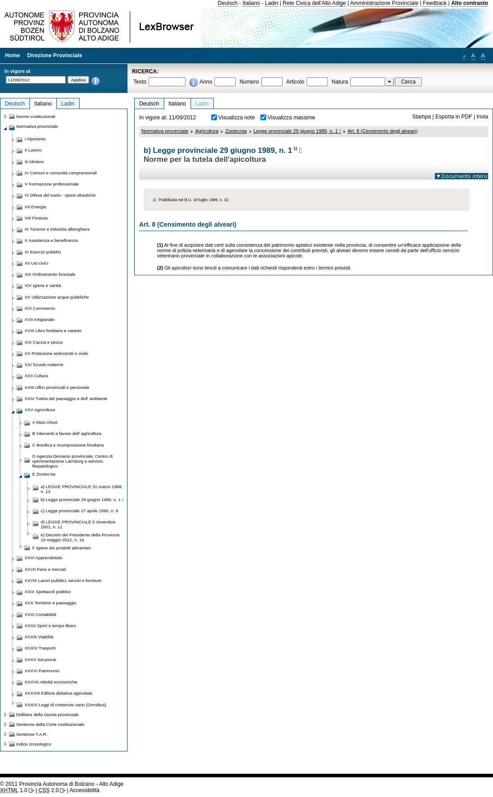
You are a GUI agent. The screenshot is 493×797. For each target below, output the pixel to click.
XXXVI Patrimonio (42, 670)
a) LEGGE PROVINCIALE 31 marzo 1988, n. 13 (82, 489)
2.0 (48, 790)
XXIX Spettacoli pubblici (48, 591)
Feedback (434, 3)
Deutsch (228, 3)
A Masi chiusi (45, 422)
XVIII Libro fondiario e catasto (53, 330)
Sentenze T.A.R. (31, 734)
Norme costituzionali (35, 116)
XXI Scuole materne (44, 364)
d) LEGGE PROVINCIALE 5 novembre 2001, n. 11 (78, 524)
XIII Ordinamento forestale (50, 274)
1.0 (13, 790)
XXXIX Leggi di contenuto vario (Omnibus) (65, 704)
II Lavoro (33, 150)
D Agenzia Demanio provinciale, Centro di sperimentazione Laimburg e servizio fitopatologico (72, 461)
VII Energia (35, 206)
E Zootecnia (43, 474)
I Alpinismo (35, 138)
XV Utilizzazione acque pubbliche (57, 297)
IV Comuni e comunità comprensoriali (61, 172)
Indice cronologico (33, 744)
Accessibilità (84, 790)
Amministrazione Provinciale (384, 3)
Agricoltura (206, 131)
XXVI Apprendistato (43, 557)
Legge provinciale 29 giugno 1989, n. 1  (297, 131)
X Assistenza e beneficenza (51, 240)
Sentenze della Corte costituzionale (50, 724)
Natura (340, 82)
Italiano (251, 3)
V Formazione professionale (52, 183)
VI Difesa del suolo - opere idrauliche (60, 195)
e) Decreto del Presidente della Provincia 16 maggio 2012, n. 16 (80, 537)
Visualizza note (236, 117)
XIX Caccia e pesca (44, 342)
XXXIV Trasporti (40, 647)
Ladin (271, 3)
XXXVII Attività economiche (51, 681)
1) (295, 148)
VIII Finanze (36, 217)
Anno (206, 82)
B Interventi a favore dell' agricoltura (67, 433)
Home (12, 55)
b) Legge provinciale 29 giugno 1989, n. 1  (82, 499)
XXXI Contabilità (40, 614)
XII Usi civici (36, 263)
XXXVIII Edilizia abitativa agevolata (58, 693)
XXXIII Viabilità (39, 636)
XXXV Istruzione (40, 659)
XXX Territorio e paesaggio (50, 602)
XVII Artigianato (40, 319)
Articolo (295, 82)
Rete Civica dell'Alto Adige (314, 3)
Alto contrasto (469, 3)
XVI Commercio (40, 308)
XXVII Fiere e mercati (45, 569)
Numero (249, 82)
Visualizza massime (291, 117)
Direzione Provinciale (54, 55)
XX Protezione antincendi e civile (56, 353)
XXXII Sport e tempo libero (50, 625)
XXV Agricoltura (40, 409)
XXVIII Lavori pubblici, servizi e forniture (63, 580)
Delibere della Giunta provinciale (47, 714)
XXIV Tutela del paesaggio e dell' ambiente (66, 398)
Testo (139, 82)
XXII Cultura (36, 375)
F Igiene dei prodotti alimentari (61, 547)
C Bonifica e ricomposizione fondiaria (68, 445)
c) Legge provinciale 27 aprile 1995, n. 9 (79, 510)
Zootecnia (235, 131)
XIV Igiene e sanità (43, 285)
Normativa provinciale (164, 131)
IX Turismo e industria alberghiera (57, 229)
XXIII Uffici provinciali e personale (57, 387)
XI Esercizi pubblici (43, 251)
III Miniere (34, 161)
